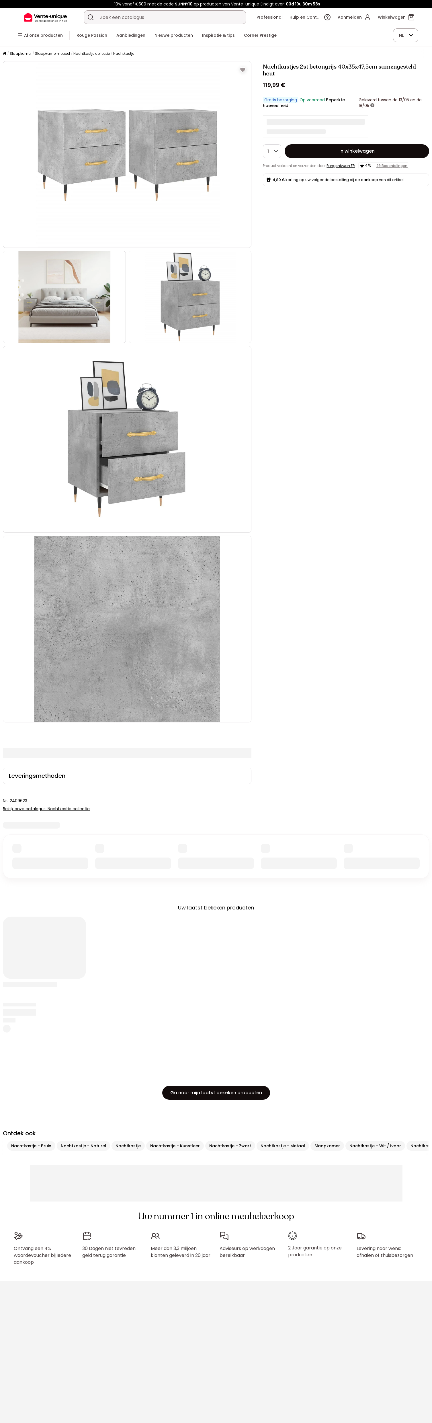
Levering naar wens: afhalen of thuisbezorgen (385, 1252)
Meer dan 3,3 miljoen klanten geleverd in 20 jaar (180, 1252)
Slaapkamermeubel (52, 53)
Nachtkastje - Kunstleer (175, 1146)
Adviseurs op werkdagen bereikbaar (247, 1252)
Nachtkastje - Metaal (283, 1146)
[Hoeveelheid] (272, 151)
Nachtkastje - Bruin (31, 1146)
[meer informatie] (372, 105)
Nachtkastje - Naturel (83, 1146)
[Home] (4, 53)
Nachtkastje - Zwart (230, 1146)
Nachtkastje (123, 53)
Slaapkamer (21, 53)
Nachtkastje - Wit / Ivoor (375, 1146)
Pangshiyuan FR (341, 165)
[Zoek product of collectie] (90, 17)
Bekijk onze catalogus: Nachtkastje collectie (46, 809)
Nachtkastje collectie (91, 53)
